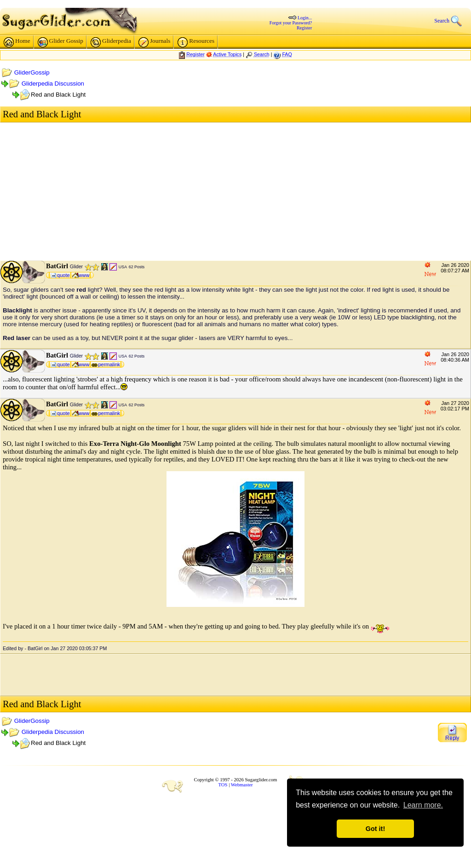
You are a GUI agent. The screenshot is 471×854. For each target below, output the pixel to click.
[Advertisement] (235, 191)
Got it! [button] (375, 828)
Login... (305, 17)
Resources (196, 42)
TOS (223, 784)
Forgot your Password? (291, 22)
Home (17, 42)
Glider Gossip (60, 42)
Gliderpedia (111, 42)
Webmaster (242, 784)
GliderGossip (32, 72)
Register (304, 27)
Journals (154, 42)
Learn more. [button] (423, 805)
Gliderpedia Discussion (53, 83)
